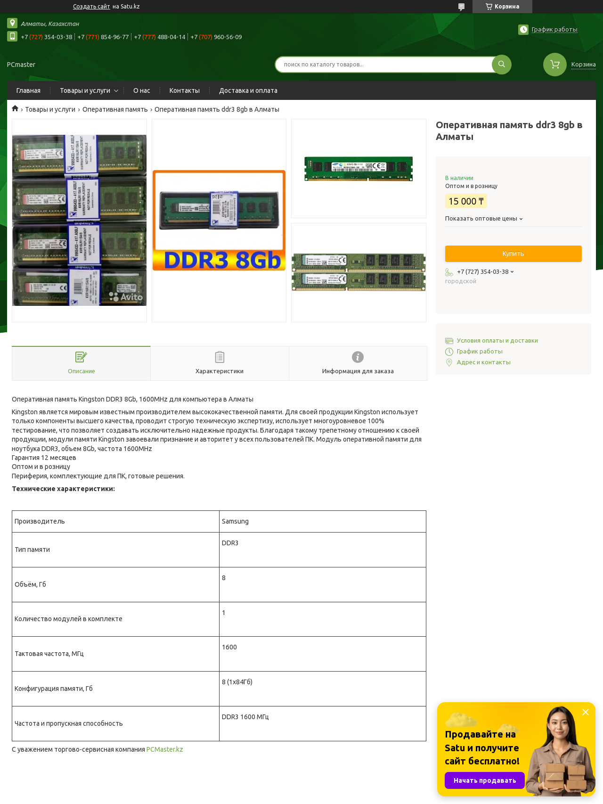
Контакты (185, 90)
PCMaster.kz (165, 749)
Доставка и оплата (248, 90)
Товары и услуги (85, 90)
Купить (513, 253)
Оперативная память (115, 109)
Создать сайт (91, 6)
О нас (141, 90)
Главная (28, 90)
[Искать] (502, 64)
